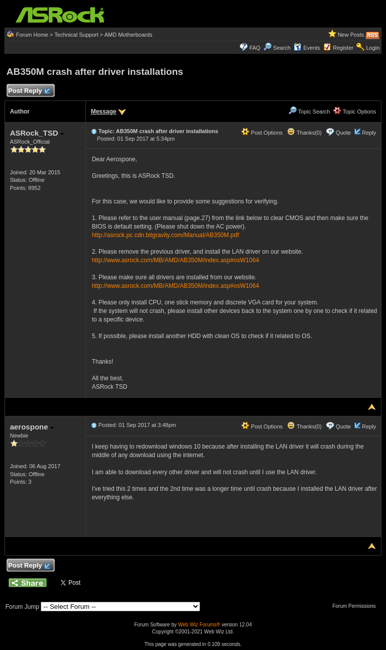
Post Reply (29, 91)
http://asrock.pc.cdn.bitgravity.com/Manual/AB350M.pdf (165, 235)
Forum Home (32, 35)
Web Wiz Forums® (199, 624)
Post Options (261, 133)
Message (104, 111)
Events (307, 48)
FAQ (254, 48)
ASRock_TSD (37, 133)
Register (343, 48)
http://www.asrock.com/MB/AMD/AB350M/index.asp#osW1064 (175, 260)
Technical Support (76, 35)
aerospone (32, 426)
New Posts (351, 35)
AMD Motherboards (128, 35)
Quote (343, 133)
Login (372, 48)
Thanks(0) (304, 133)
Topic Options (354, 112)
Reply (369, 133)
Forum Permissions (356, 606)
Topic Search (309, 112)
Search (282, 48)
